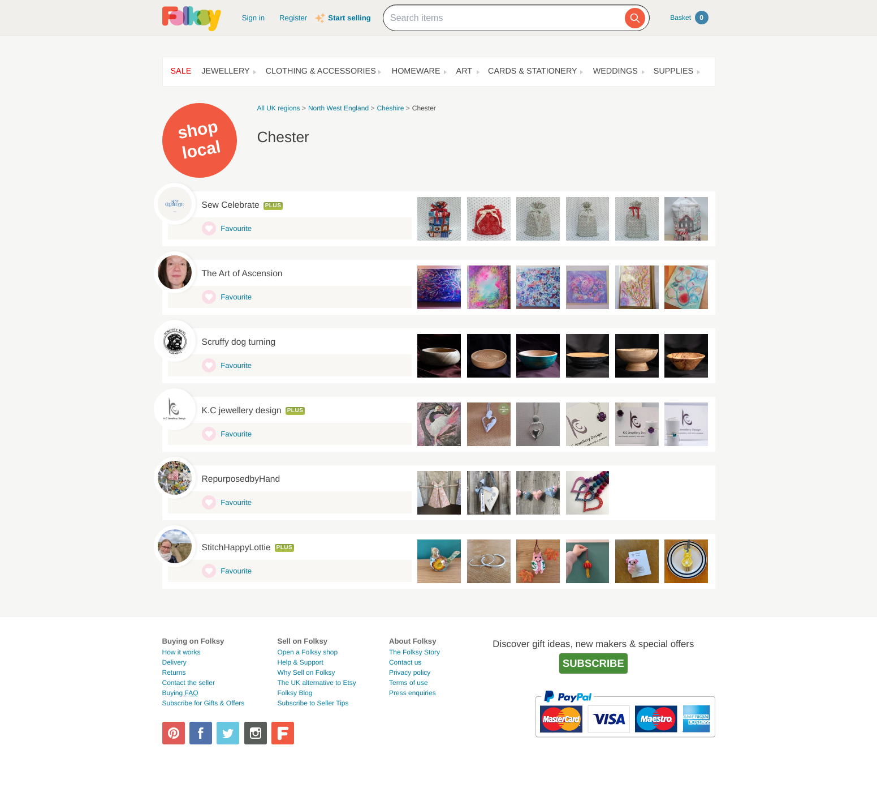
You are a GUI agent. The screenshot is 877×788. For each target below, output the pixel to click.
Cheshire (390, 108)
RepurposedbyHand (241, 479)
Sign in (253, 18)
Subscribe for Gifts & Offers (203, 703)
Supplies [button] (673, 71)
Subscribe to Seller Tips (312, 703)
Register (293, 18)
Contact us (405, 662)
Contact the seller (188, 683)
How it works (181, 652)
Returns (174, 672)
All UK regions (278, 108)
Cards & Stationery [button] (532, 71)
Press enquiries (412, 693)
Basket (689, 17)
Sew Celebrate (231, 205)
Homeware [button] (416, 71)
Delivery (174, 662)
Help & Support (300, 662)
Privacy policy (409, 672)
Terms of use (408, 683)
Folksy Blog (294, 693)
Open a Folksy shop (307, 652)
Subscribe (593, 663)
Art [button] (464, 71)
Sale (181, 71)
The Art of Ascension (242, 274)
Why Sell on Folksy (306, 672)
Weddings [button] (615, 71)
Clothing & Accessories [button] (321, 71)
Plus (273, 206)
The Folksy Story (414, 652)
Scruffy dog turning (239, 342)
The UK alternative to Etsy (316, 683)
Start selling (349, 18)
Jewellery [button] (225, 71)
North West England (338, 108)
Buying (180, 693)
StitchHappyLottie (236, 548)
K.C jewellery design (242, 411)
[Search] (635, 18)
